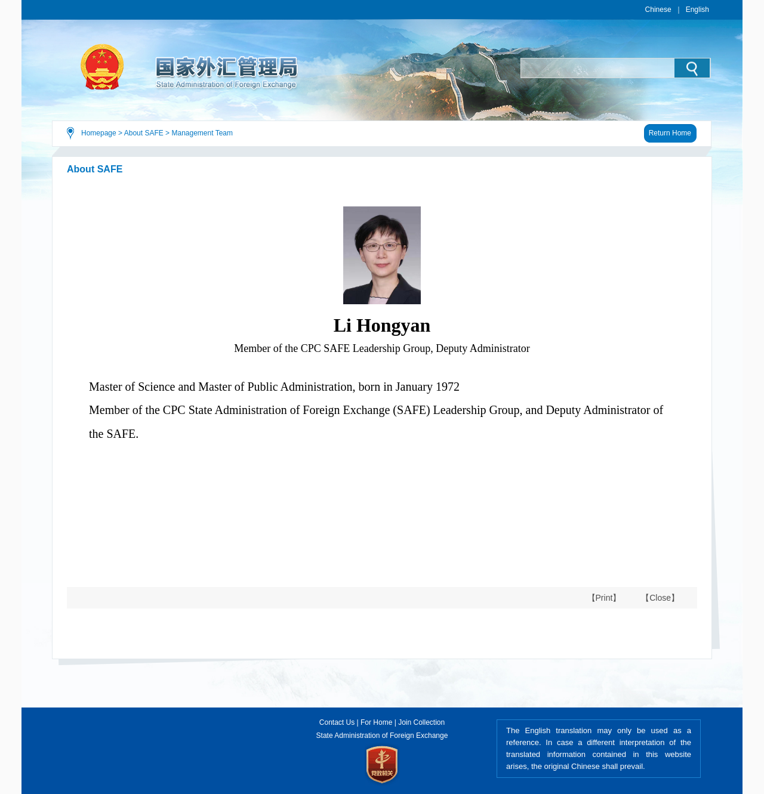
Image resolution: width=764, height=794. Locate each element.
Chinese (658, 9)
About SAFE (144, 133)
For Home (376, 722)
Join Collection (421, 722)
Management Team (202, 133)
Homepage (98, 133)
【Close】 (660, 598)
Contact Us (337, 722)
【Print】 (604, 598)
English (697, 9)
